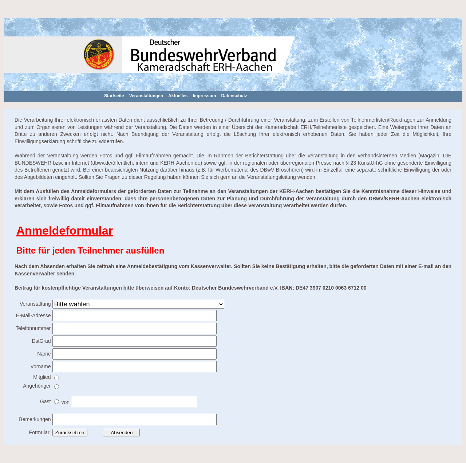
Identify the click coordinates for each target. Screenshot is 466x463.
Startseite (114, 95)
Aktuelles (177, 95)
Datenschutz (234, 95)
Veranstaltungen (146, 95)
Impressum (204, 95)
